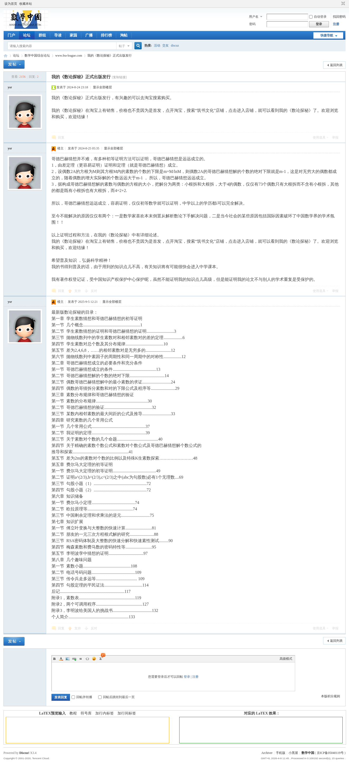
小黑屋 (293, 753)
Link (74, 658)
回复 (61, 137)
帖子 (122, 46)
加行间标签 (126, 713)
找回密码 (339, 17)
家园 (73, 35)
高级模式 (286, 659)
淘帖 (124, 35)
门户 (11, 35)
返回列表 (336, 65)
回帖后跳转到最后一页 (116, 697)
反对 (94, 291)
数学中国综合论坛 (37, 55)
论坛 (26, 35)
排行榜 (106, 35)
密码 (252, 24)
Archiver (267, 753)
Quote (80, 658)
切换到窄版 (342, 3)
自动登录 (318, 17)
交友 (165, 45)
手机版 (280, 753)
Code (87, 658)
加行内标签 (104, 713)
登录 (187, 677)
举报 (335, 137)
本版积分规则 (330, 696)
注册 (336, 24)
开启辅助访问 (338, 3)
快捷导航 (326, 35)
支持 (78, 291)
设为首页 (10, 4)
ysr (10, 87)
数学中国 (5, 55)
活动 (157, 45)
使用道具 (319, 137)
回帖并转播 (82, 697)
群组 (42, 35)
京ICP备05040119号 (330, 753)
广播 (89, 35)
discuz (175, 45)
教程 (73, 713)
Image (67, 658)
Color (61, 658)
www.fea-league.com (68, 55)
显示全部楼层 (102, 87)
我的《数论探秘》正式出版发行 (109, 55)
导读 (58, 35)
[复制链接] (119, 77)
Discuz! (24, 753)
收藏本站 (25, 4)
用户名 (253, 17)
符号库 (86, 713)
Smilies (94, 658)
